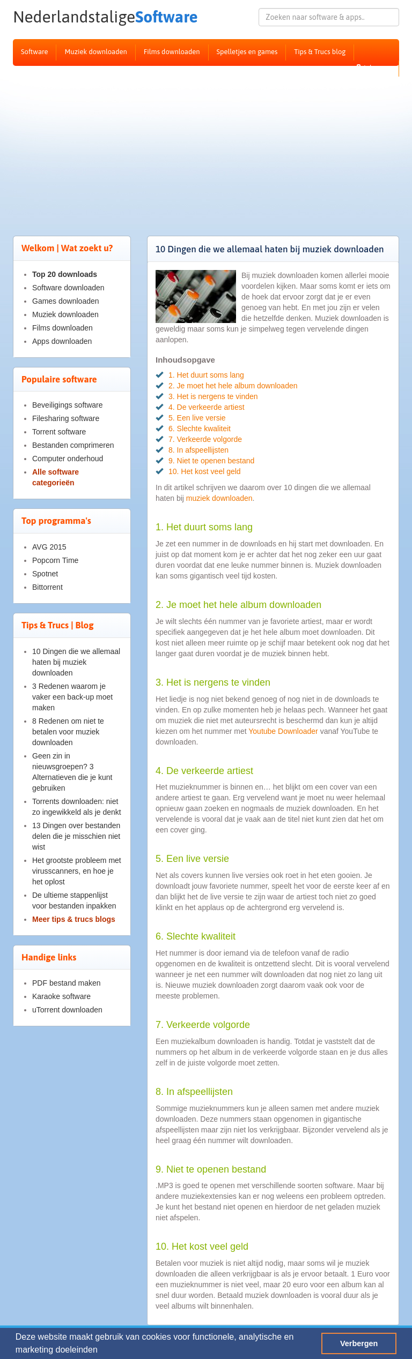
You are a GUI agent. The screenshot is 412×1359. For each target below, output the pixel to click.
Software (72, 17)
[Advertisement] (206, 146)
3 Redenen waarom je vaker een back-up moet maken (72, 697)
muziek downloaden (219, 498)
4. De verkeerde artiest (206, 407)
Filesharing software (65, 418)
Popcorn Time (55, 560)
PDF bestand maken (66, 983)
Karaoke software (61, 996)
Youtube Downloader (283, 731)
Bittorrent (47, 587)
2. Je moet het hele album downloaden (233, 385)
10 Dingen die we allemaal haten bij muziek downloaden (76, 662)
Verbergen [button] (359, 1343)
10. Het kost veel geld (204, 471)
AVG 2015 (49, 547)
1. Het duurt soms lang (206, 375)
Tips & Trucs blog (319, 52)
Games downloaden (65, 301)
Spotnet (45, 573)
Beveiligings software (67, 405)
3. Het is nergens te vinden (213, 396)
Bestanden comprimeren (73, 445)
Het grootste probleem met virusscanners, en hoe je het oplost (76, 871)
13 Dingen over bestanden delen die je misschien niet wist (76, 836)
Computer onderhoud (67, 458)
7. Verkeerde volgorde (205, 439)
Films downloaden (172, 52)
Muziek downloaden (95, 52)
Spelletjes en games (247, 52)
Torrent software (59, 431)
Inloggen (373, 68)
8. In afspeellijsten (198, 450)
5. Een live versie (197, 418)
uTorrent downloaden (67, 1009)
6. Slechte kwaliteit (199, 428)
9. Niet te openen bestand (211, 460)
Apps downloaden (62, 341)
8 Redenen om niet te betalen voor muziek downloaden (68, 732)
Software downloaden (68, 287)
